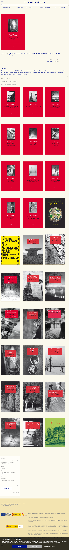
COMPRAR (56, 61)
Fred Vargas (5, 53)
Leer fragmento (5, 78)
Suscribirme (6, 488)
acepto (19, 546)
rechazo (34, 546)
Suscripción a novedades (45, 7)
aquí (42, 542)
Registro (30, 7)
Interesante (16, 492)
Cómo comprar (62, 7)
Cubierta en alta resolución (9, 81)
